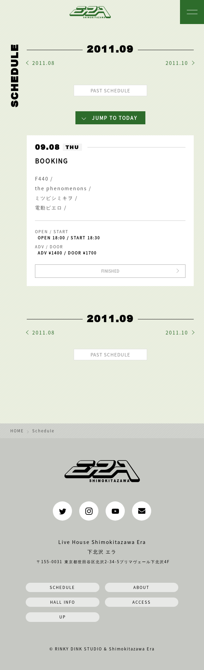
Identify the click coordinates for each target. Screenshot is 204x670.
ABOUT (141, 587)
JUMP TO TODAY (114, 117)
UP (62, 617)
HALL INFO (62, 602)
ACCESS (141, 602)
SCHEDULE (62, 587)
